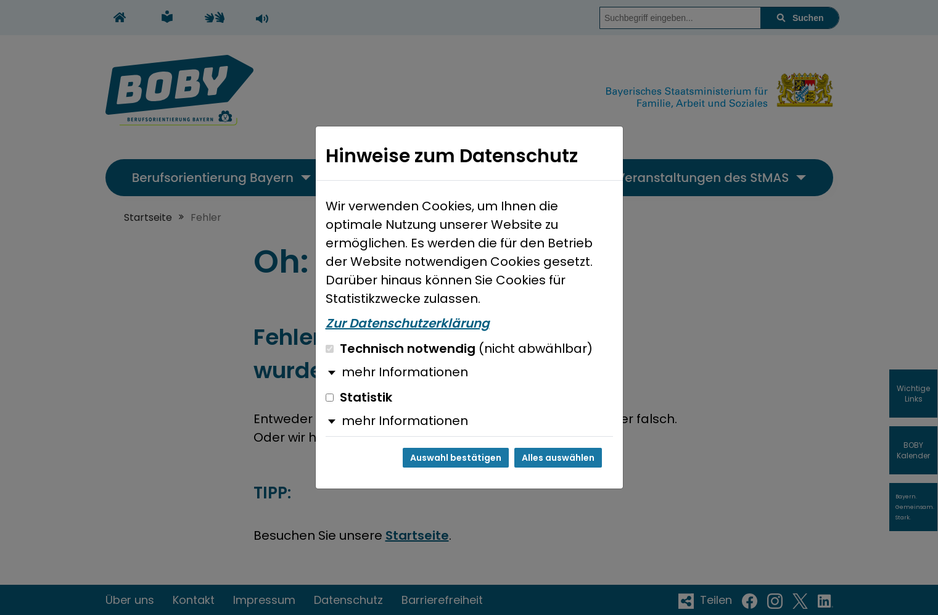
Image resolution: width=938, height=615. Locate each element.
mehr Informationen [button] (405, 372)
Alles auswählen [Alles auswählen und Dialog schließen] (558, 458)
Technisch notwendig (459, 348)
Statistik (359, 397)
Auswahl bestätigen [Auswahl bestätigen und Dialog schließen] (455, 458)
